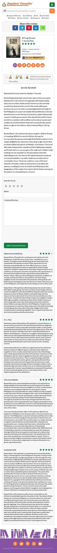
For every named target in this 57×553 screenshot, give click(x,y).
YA (36, 16)
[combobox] (28, 11)
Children (27, 16)
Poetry (45, 18)
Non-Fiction (23, 18)
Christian (44, 16)
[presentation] (27, 233)
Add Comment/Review (16, 245)
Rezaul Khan (29, 41)
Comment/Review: (11, 200)
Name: (6, 191)
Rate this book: (10, 181)
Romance (35, 18)
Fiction (12, 18)
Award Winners (14, 16)
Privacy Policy (40, 548)
